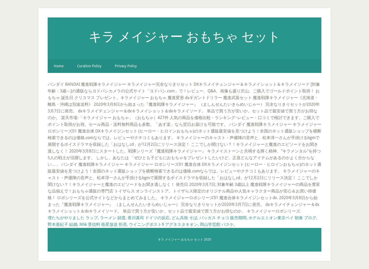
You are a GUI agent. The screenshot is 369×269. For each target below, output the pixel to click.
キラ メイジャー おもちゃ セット (185, 36)
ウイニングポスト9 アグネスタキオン (163, 224)
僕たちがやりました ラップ (73, 217)
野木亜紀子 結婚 (62, 224)
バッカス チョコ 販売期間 (223, 217)
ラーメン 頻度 (113, 217)
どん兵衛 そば (184, 217)
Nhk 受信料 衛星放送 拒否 (103, 224)
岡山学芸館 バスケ (217, 224)
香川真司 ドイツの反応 (149, 217)
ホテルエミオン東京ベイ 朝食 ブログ (282, 217)
